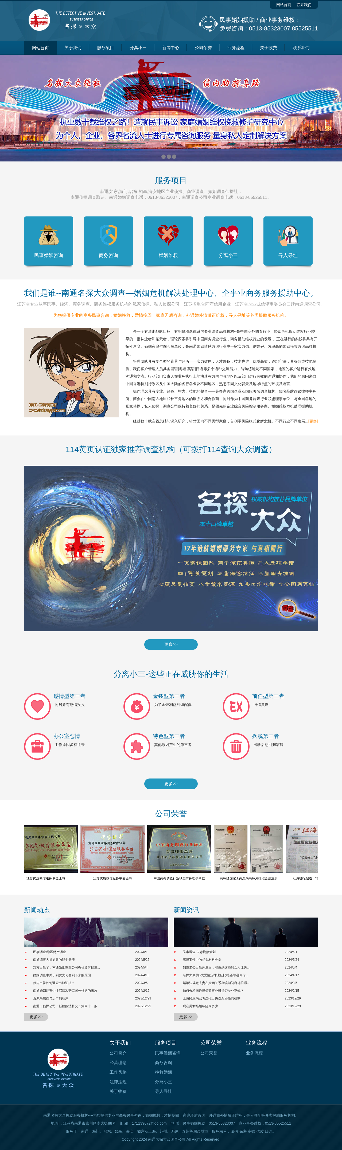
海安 (129, 1131)
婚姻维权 (168, 241)
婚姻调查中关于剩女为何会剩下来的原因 (62, 975)
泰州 (185, 1131)
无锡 (174, 1131)
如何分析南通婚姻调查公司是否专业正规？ (213, 991)
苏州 (163, 1131)
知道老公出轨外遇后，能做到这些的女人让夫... (216, 967)
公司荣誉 (203, 47)
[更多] (313, 421)
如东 (141, 1131)
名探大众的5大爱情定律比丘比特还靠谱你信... (215, 975)
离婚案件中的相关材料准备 (202, 960)
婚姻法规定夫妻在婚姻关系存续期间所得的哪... (216, 983)
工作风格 (118, 1072)
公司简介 (118, 1053)
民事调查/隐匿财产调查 (49, 952)
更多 (171, 644)
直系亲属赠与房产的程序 (50, 998)
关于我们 (72, 47)
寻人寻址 (288, 241)
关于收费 (268, 47)
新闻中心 (170, 47)
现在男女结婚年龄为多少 (200, 1006)
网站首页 (283, 5)
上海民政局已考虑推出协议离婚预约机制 (211, 998)
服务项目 (105, 47)
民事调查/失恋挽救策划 (199, 952)
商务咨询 (108, 241)
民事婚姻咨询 (48, 241)
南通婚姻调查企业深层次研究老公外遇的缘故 (65, 991)
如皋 (118, 1131)
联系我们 (304, 5)
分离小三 (138, 47)
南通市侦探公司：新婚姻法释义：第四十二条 (65, 1006)
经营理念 (118, 1062)
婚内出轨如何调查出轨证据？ (54, 983)
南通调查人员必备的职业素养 (54, 960)
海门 (96, 1131)
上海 (152, 1131)
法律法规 (118, 1082)
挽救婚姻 (163, 1072)
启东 (107, 1131)
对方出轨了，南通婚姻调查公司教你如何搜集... (66, 967)
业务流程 (235, 47)
